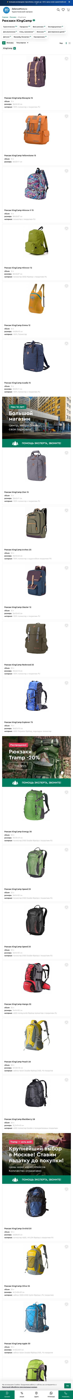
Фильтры (8, 42)
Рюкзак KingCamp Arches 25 (17, 550)
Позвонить (65, 1396)
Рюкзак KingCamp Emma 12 (17, 325)
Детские (7, 37)
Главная (5, 17)
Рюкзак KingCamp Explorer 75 (18, 722)
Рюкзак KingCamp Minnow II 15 (19, 210)
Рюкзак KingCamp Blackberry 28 (19, 1119)
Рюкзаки (13, 17)
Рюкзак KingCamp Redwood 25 (19, 665)
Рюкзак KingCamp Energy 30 (18, 832)
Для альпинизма (10, 32)
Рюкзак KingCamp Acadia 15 (17, 383)
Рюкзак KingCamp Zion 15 (16, 492)
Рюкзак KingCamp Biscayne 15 (18, 98)
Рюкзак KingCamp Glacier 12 (17, 607)
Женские (41, 32)
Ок (67, 1386)
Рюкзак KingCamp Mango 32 (17, 1004)
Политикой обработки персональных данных (19, 1387)
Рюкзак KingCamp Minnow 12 (18, 268)
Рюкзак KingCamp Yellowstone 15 (20, 156)
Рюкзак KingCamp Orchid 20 (17, 1229)
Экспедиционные (55, 27)
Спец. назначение (26, 32)
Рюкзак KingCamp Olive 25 (17, 1286)
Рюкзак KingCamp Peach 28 (17, 1062)
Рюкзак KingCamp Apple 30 (17, 1344)
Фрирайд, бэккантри (22, 37)
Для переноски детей (56, 32)
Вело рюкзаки (39, 27)
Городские (25, 27)
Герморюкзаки (40, 37)
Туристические (10, 27)
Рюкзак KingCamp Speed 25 (17, 889)
